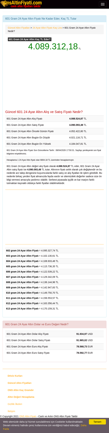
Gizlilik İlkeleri (15, 404)
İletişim (11, 411)
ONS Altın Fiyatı (27, 416)
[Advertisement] (54, 83)
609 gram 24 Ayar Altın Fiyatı (22, 287)
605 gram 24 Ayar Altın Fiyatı (22, 266)
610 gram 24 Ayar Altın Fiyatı (22, 292)
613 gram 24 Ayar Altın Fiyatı (22, 308)
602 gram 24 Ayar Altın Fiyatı (22, 250)
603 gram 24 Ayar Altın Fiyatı (22, 255)
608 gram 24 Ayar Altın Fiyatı (22, 282)
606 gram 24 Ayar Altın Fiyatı (22, 271)
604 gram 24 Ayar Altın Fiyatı (22, 261)
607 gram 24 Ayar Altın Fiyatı (22, 277)
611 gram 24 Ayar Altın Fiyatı (22, 298)
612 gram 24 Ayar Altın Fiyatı (22, 303)
